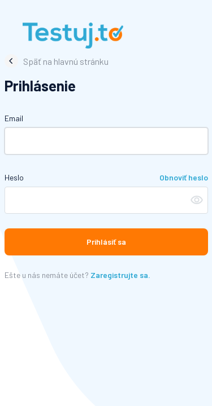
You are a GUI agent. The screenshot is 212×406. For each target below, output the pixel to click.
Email (14, 118)
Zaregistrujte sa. (120, 275)
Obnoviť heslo (183, 177)
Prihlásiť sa (106, 241)
